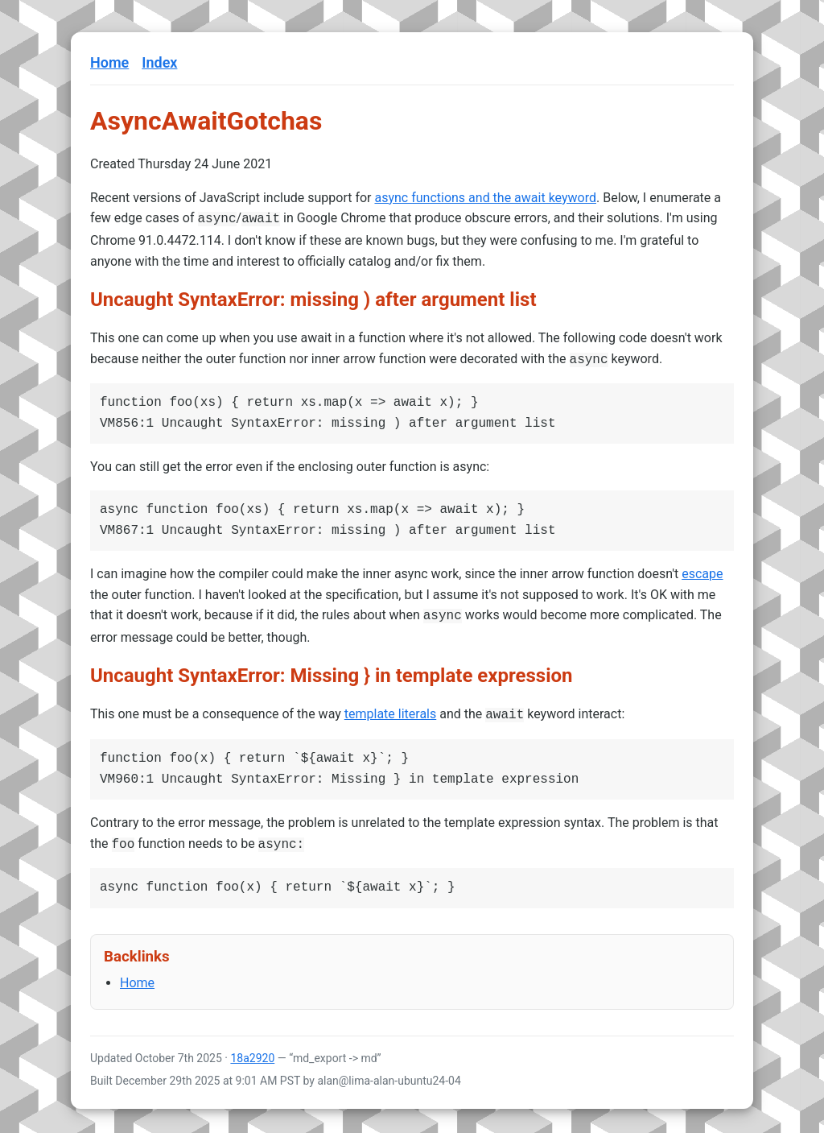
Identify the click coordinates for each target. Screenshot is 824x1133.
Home (109, 62)
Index (159, 62)
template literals (390, 709)
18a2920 (252, 1050)
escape (702, 570)
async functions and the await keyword (485, 197)
